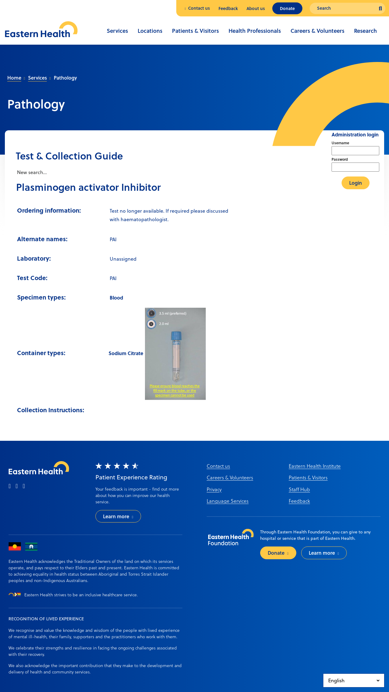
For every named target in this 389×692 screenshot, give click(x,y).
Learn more (116, 516)
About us (255, 8)
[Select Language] (353, 680)
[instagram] (16, 486)
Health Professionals (255, 31)
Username (340, 143)
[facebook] (10, 486)
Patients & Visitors (195, 31)
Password (340, 159)
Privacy (214, 489)
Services (117, 31)
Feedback (228, 8)
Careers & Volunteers (317, 31)
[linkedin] (24, 486)
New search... (31, 172)
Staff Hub (299, 489)
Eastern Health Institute (315, 465)
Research (365, 31)
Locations (150, 31)
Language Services (228, 500)
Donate (287, 8)
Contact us (199, 8)
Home (14, 77)
